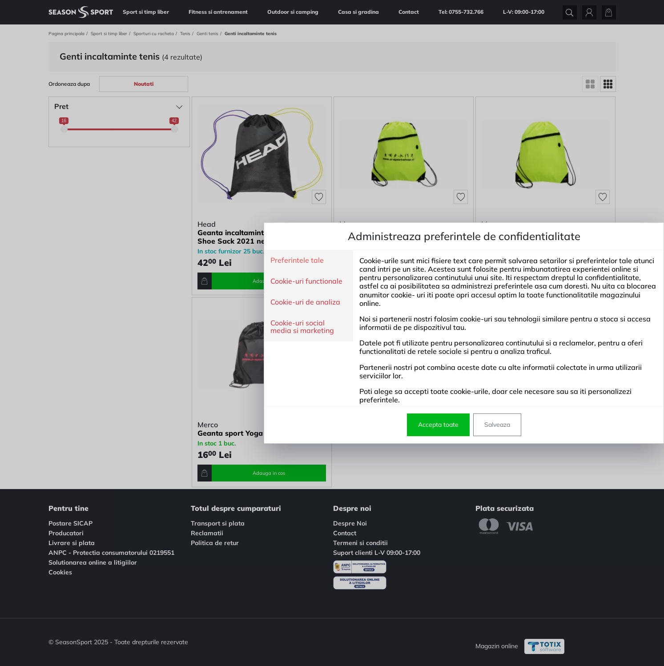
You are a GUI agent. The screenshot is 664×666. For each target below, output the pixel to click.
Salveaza (365, 425)
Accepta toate (306, 425)
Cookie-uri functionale (174, 281)
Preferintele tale (165, 261)
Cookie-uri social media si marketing (170, 327)
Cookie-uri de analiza (173, 302)
